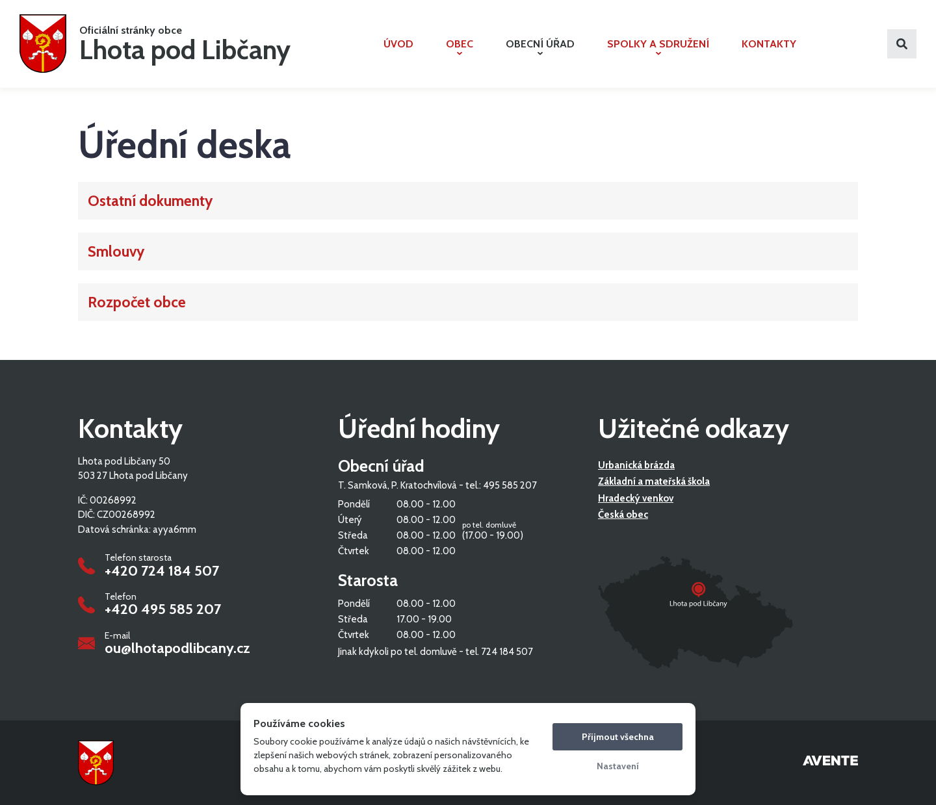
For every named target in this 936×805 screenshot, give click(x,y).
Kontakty (769, 44)
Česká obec (623, 515)
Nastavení (618, 766)
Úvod (398, 44)
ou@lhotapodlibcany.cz (177, 648)
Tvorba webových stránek (830, 763)
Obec (459, 46)
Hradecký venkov (635, 498)
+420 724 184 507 (162, 571)
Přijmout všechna (618, 737)
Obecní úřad (540, 46)
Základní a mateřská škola (654, 482)
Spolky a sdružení (658, 46)
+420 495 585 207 (163, 609)
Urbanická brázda (636, 465)
